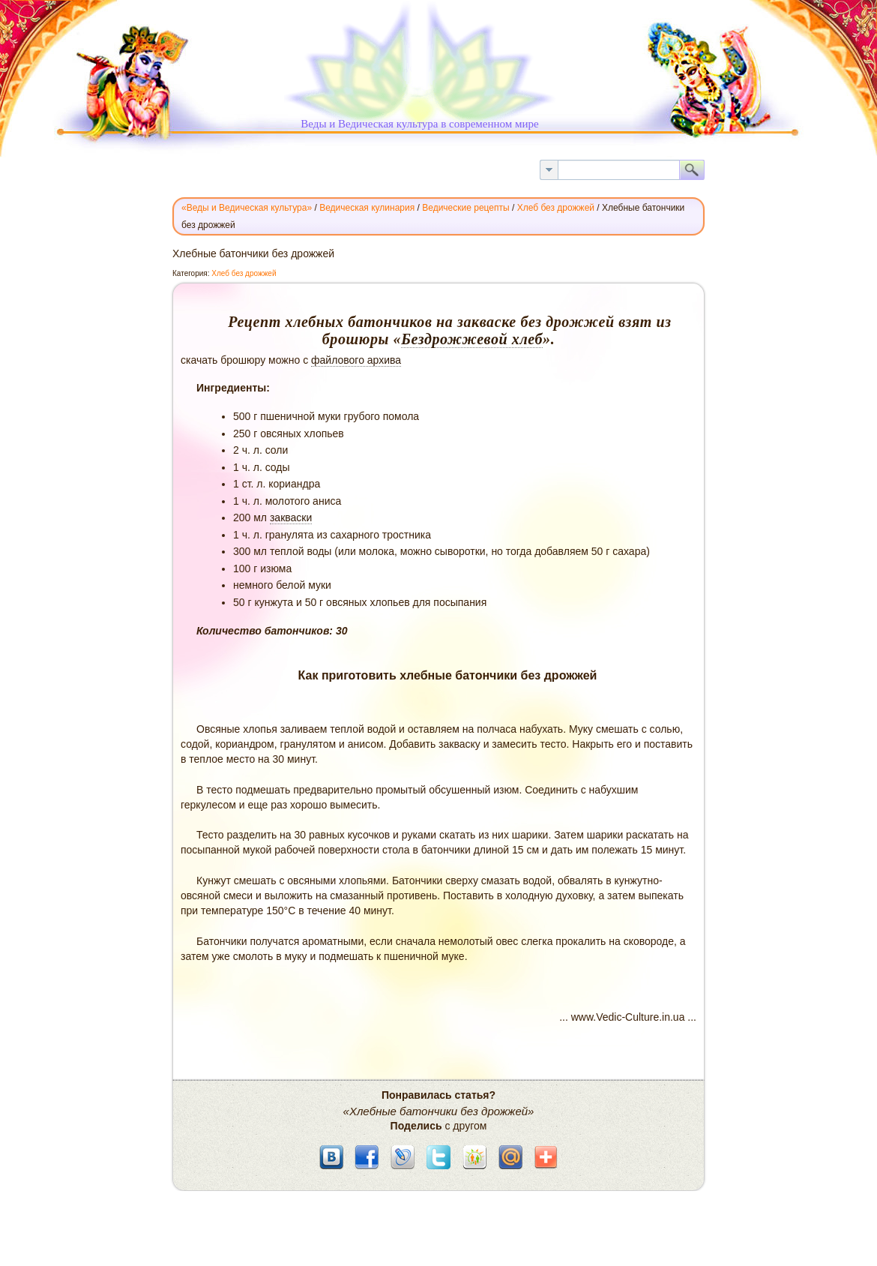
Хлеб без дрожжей (243, 273)
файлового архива (356, 360)
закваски (291, 518)
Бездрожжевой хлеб (472, 339)
